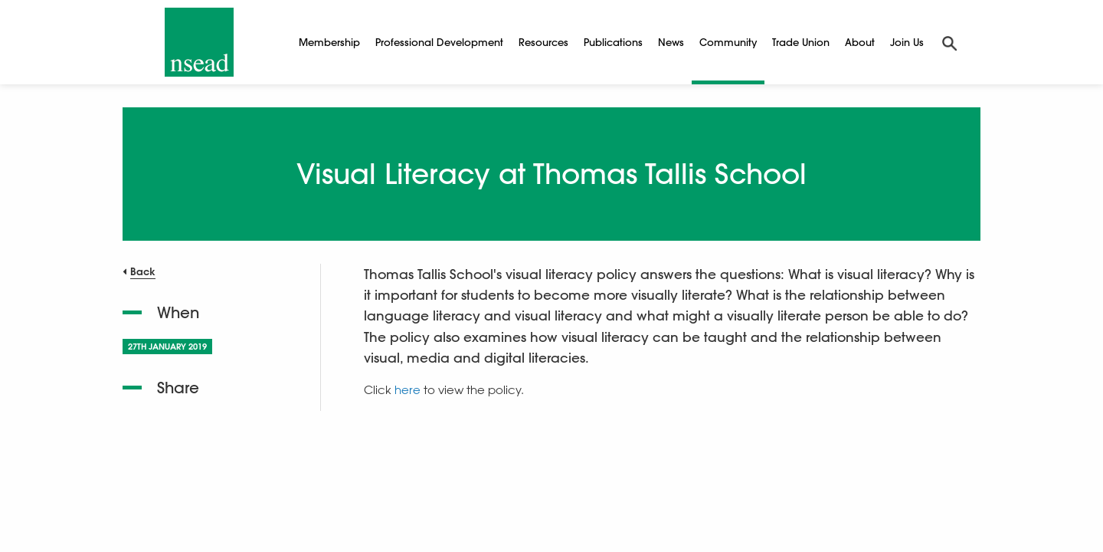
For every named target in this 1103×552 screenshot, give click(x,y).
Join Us (907, 41)
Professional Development (439, 41)
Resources (543, 41)
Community (728, 41)
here (407, 389)
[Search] (949, 42)
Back (142, 271)
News (671, 41)
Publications (613, 41)
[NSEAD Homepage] (199, 42)
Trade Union (801, 41)
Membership (329, 41)
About (860, 41)
